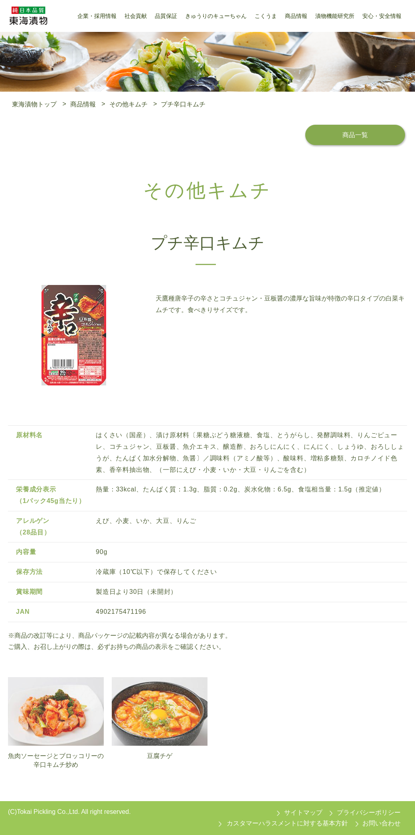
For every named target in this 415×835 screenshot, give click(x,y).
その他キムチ (128, 103)
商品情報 (83, 103)
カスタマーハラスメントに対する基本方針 (287, 823)
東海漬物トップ (34, 103)
